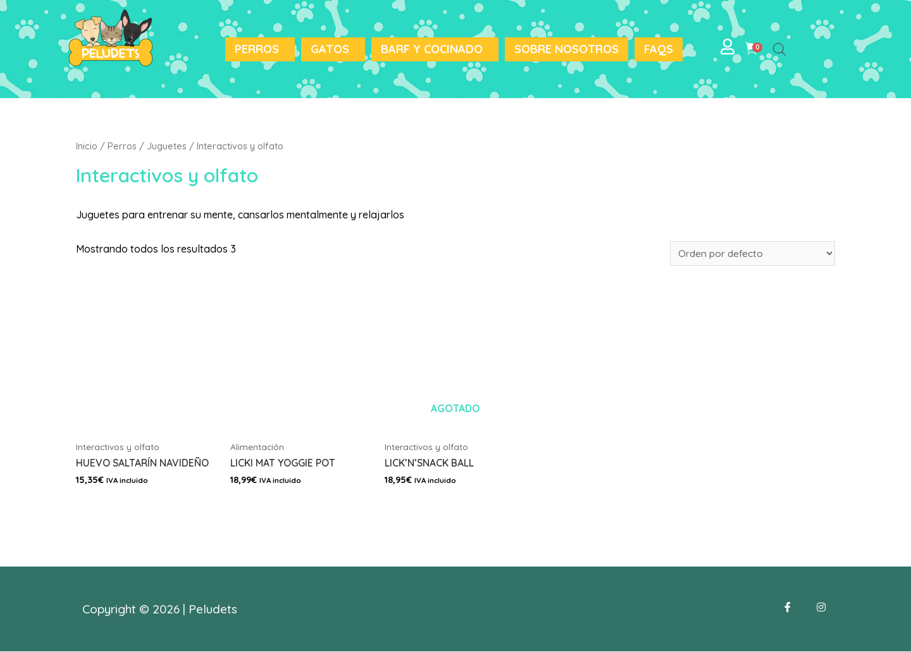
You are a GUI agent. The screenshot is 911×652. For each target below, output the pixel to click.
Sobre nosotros (566, 49)
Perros (257, 49)
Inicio (86, 146)
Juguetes (167, 146)
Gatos (330, 49)
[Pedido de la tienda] (749, 253)
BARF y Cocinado (432, 49)
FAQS (658, 49)
